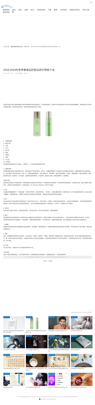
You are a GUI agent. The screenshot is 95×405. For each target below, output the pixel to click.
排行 (42, 164)
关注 (92, 2)
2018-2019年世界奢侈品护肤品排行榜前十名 (29, 69)
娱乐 (14, 10)
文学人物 (85, 10)
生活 (32, 10)
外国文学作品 (75, 10)
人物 (49, 10)
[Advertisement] (47, 30)
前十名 (26, 46)
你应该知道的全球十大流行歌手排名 (81, 312)
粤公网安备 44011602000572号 (47, 399)
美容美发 (6, 12)
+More (50, 261)
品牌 (26, 10)
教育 (55, 10)
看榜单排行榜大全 (7, 6)
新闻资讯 (6, 10)
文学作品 (63, 10)
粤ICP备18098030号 (73, 396)
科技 (20, 10)
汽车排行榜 (41, 10)
